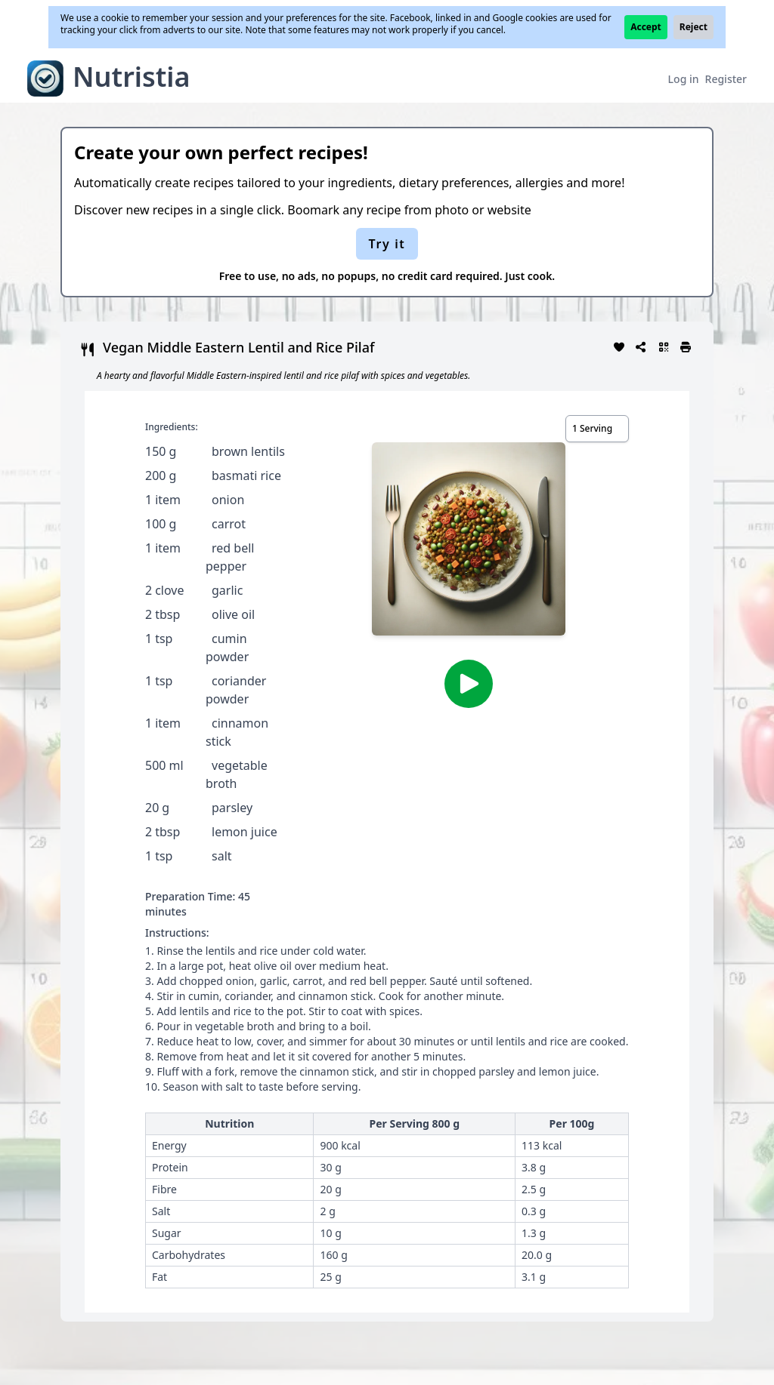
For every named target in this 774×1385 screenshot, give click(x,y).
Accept (645, 26)
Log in (683, 79)
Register (726, 79)
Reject (693, 26)
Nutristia (131, 76)
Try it (387, 243)
